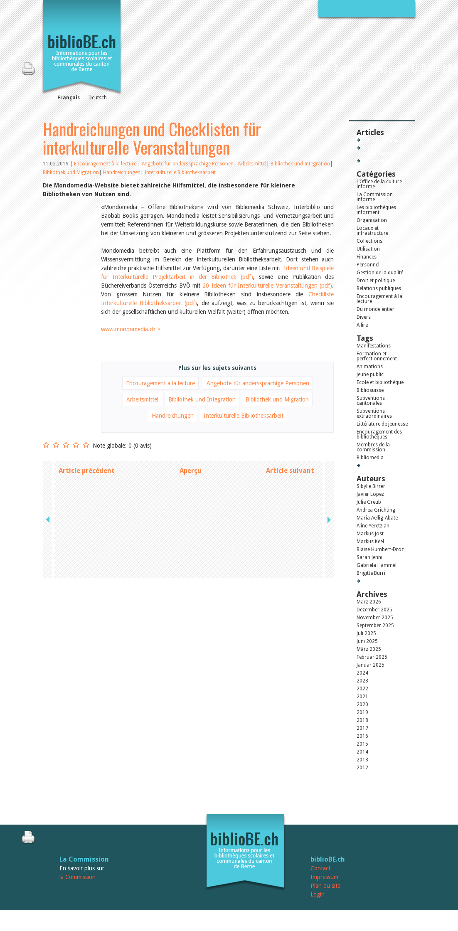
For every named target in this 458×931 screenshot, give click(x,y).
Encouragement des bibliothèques (379, 434)
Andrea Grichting (376, 509)
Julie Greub (369, 502)
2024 (362, 672)
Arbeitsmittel (252, 164)
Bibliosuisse (370, 390)
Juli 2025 (366, 633)
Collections (369, 241)
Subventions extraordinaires (374, 414)
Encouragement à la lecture (106, 164)
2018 (362, 720)
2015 (362, 743)
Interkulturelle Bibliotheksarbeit (180, 172)
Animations (370, 366)
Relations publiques (379, 288)
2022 (362, 688)
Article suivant (290, 471)
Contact (320, 868)
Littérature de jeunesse (382, 423)
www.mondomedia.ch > (130, 329)
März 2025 (369, 649)
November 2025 (375, 617)
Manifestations (374, 345)
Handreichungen (121, 172)
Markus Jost (370, 533)
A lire (362, 325)
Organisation (372, 220)
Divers (364, 317)
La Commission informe (375, 197)
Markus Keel (370, 541)
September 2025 (375, 625)
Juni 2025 (367, 641)
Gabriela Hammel (376, 565)
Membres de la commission (373, 447)
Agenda (347, 68)
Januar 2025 (370, 665)
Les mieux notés (380, 160)
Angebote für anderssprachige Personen (188, 164)
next (328, 470)
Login (317, 894)
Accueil (221, 66)
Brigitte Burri (371, 573)
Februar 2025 (372, 657)
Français (68, 98)
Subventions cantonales (371, 401)
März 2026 (369, 601)
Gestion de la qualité (380, 272)
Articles (248, 68)
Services (387, 68)
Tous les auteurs (380, 581)
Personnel (368, 264)
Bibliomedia (370, 457)
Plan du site (325, 885)
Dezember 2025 (374, 609)
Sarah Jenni (369, 557)
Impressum (324, 877)
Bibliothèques (298, 68)
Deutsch (98, 98)
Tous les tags (377, 465)
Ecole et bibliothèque (380, 382)
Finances (367, 256)
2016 (362, 736)
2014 (362, 751)
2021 (362, 696)
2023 (362, 680)
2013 (362, 759)
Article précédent (87, 471)
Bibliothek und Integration (300, 164)
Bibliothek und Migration (71, 172)
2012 (362, 767)
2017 (362, 728)
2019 (362, 712)
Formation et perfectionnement (377, 356)
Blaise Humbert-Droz (380, 549)
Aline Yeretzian (373, 525)
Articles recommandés (378, 150)
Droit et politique (376, 280)
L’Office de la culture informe (379, 184)
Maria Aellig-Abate (377, 517)
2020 (362, 704)
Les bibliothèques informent (376, 210)
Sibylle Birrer (371, 486)
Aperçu (191, 471)
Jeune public (370, 374)
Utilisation (368, 248)
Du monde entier (375, 309)
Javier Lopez (370, 494)
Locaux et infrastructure (372, 231)
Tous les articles (380, 140)
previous (48, 470)
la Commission (77, 877)
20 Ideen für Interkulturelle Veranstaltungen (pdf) (267, 285)
